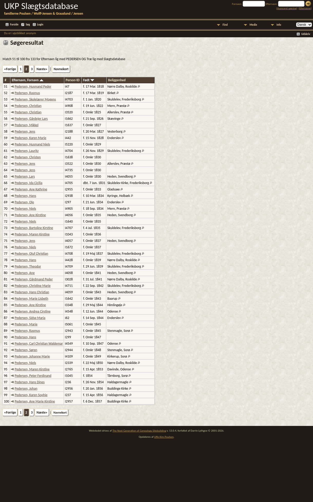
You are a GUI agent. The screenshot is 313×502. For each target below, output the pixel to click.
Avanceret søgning (287, 8)
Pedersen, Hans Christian (32, 292)
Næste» (42, 69)
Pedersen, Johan (26, 388)
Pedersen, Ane (25, 273)
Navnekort (61, 69)
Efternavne (305, 8)
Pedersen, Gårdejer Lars (31, 118)
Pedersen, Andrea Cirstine (32, 311)
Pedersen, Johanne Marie (32, 356)
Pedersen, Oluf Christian (31, 253)
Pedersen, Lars (25, 176)
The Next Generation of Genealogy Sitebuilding (139, 430)
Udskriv (305, 34)
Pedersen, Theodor (28, 266)
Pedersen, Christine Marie (33, 286)
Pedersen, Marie (26, 324)
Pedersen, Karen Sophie (31, 395)
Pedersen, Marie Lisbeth (31, 298)
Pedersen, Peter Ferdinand (33, 375)
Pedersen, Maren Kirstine (32, 234)
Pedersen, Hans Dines (30, 382)
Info (279, 24)
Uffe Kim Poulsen (164, 437)
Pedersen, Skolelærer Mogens (35, 99)
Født (88, 80)
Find (225, 24)
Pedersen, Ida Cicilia (28, 183)
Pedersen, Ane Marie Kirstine (35, 401)
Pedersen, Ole (24, 202)
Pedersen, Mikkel (26, 125)
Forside (14, 24)
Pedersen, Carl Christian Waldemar (39, 343)
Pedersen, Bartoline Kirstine (34, 228)
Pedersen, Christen (28, 157)
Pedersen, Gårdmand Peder (34, 279)
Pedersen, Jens (25, 131)
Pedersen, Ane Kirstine (30, 215)
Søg (28, 24)
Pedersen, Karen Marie (30, 138)
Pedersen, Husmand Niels (32, 144)
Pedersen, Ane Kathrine (31, 189)
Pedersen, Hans (25, 196)
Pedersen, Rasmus (27, 93)
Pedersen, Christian (28, 106)
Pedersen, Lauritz (27, 151)
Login (40, 24)
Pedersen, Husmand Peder (33, 86)
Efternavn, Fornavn (27, 80)
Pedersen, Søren (26, 350)
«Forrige (10, 69)
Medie (253, 24)
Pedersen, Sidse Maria (30, 318)
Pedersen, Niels (25, 208)
